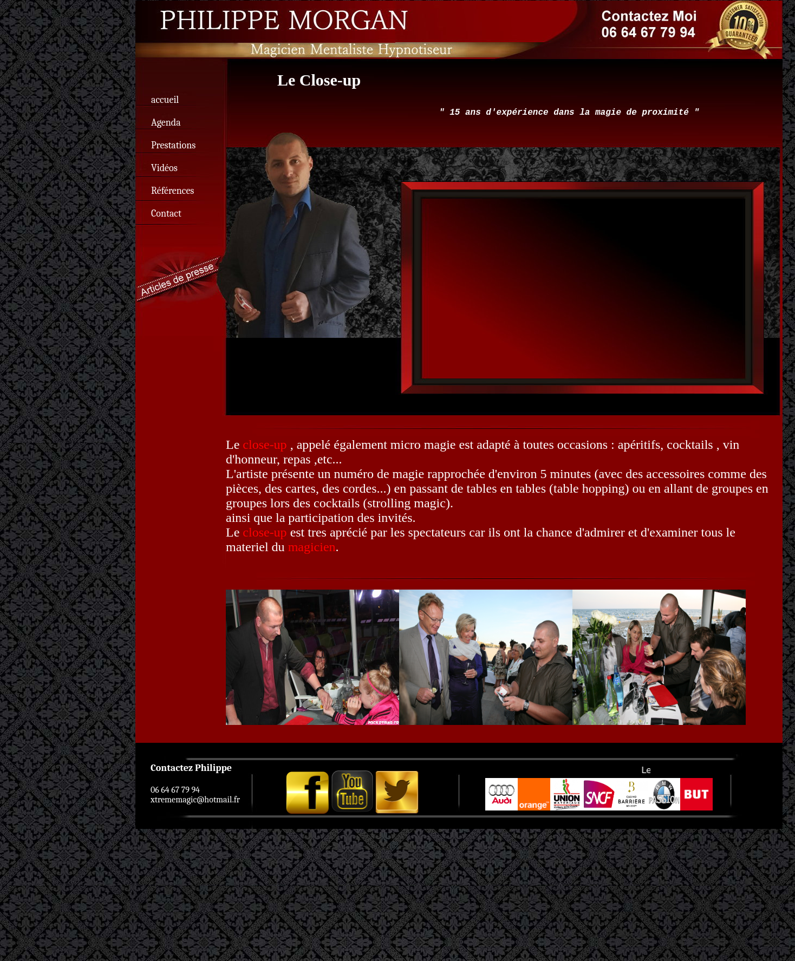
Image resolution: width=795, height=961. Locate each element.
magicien (312, 547)
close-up (264, 444)
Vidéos (164, 168)
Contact (166, 213)
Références (172, 191)
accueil (165, 100)
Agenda (166, 122)
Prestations (173, 145)
